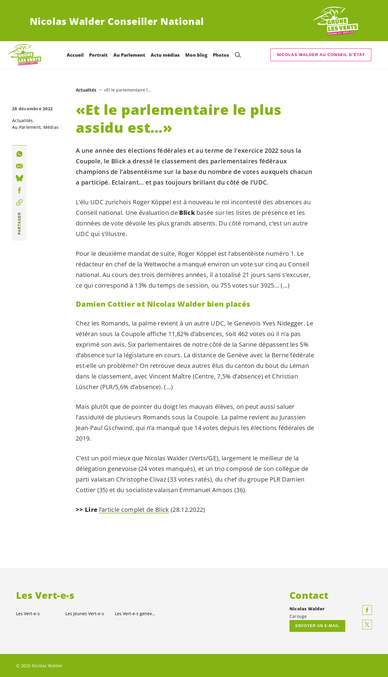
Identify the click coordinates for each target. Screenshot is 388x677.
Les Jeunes (84, 613)
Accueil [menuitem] (75, 55)
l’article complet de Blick (134, 509)
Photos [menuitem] (221, 55)
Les (28, 613)
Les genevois (136, 613)
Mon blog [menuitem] (196, 55)
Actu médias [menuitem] (165, 55)
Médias (51, 127)
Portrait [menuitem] (98, 55)
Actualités (86, 90)
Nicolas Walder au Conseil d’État (321, 54)
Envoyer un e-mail (317, 625)
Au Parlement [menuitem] (129, 55)
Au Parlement (26, 127)
